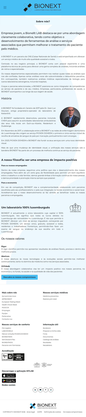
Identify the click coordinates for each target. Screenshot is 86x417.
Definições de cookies (52, 412)
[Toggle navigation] (5, 7)
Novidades (47, 342)
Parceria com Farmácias (11, 345)
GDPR (39, 412)
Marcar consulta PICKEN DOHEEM (15, 334)
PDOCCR (5, 307)
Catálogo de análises (51, 340)
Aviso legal (31, 412)
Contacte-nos (7, 319)
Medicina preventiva (51, 296)
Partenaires (6, 316)
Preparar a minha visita (52, 331)
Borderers (47, 328)
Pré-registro (6, 328)
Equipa (4, 313)
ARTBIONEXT (7, 299)
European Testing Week (11, 302)
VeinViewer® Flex (8, 340)
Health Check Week (9, 305)
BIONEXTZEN (7, 337)
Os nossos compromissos (72, 412)
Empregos (6, 310)
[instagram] (50, 389)
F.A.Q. (45, 334)
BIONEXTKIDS (7, 342)
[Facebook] (45, 389)
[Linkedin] (35, 389)
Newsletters (47, 345)
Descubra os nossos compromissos (19, 277)
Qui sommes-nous (9, 296)
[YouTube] (40, 389)
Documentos (48, 337)
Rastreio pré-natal (50, 299)
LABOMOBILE (7, 331)
